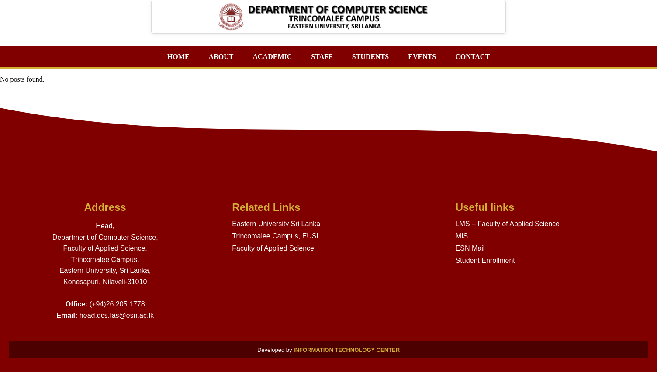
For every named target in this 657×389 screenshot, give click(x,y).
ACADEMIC (272, 56)
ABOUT (221, 56)
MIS (462, 236)
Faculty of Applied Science (273, 248)
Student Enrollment (485, 260)
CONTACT (472, 56)
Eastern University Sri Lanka (276, 223)
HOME (178, 56)
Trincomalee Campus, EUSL (276, 236)
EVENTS (422, 56)
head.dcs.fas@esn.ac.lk (117, 315)
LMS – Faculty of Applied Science (508, 223)
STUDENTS (370, 56)
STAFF (321, 56)
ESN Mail (470, 248)
